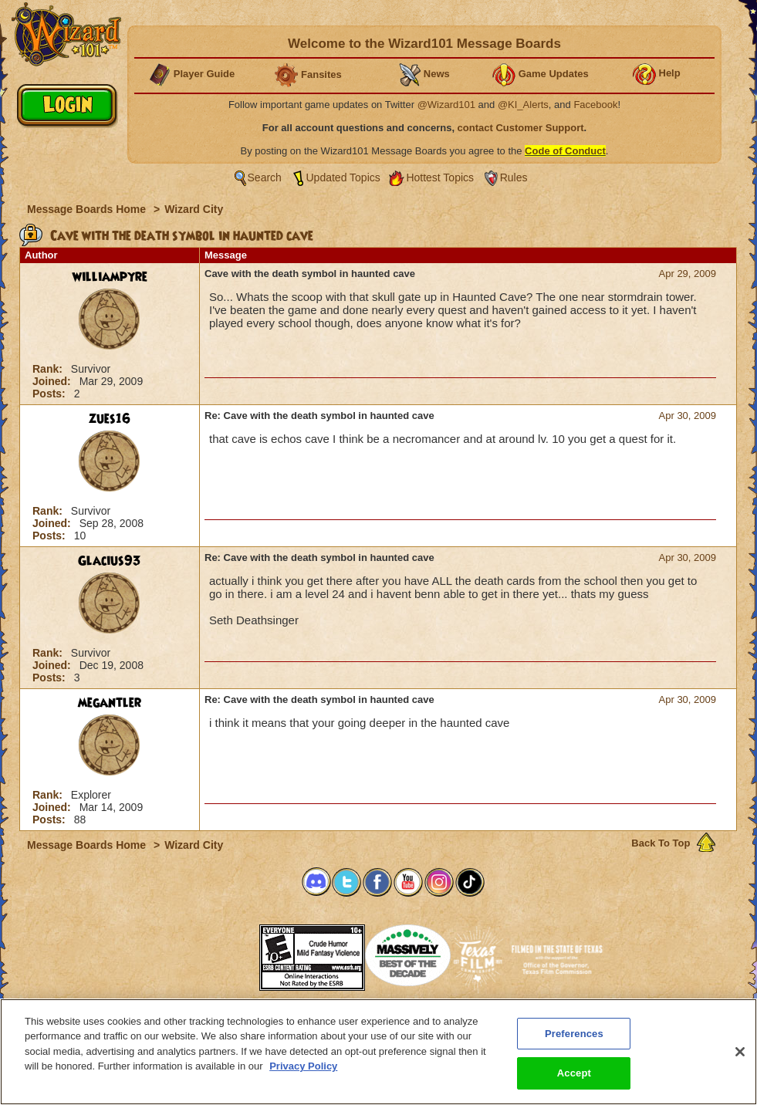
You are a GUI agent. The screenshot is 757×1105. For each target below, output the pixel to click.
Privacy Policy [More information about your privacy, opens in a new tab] (303, 1068)
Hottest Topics (440, 177)
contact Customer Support (521, 127)
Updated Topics (343, 177)
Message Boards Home (88, 209)
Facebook (595, 104)
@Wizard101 (446, 104)
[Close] (740, 1054)
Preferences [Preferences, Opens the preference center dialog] (574, 1036)
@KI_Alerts (523, 104)
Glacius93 (109, 561)
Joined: (53, 381)
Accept (574, 1075)
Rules (514, 177)
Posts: (50, 393)
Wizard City (193, 209)
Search (265, 177)
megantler (109, 703)
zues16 (109, 419)
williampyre (110, 277)
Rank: (49, 369)
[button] (220, 952)
